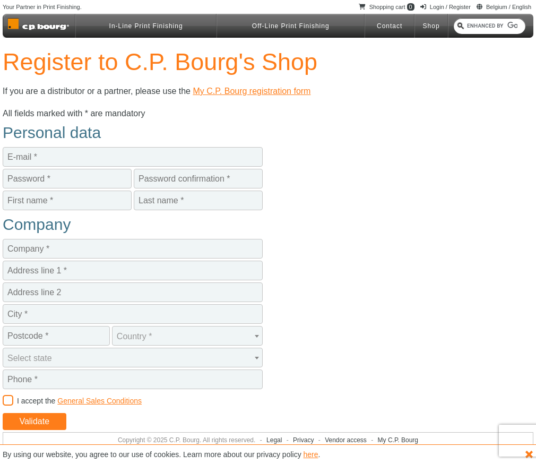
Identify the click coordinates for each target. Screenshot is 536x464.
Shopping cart (386, 7)
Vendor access (346, 440)
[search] (492, 26)
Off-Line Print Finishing (291, 26)
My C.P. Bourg (398, 440)
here (311, 454)
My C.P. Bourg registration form (251, 91)
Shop (431, 26)
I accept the (79, 401)
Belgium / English (504, 7)
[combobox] (187, 336)
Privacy (304, 440)
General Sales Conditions (99, 401)
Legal (275, 440)
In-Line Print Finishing (146, 26)
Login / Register (445, 7)
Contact (389, 26)
